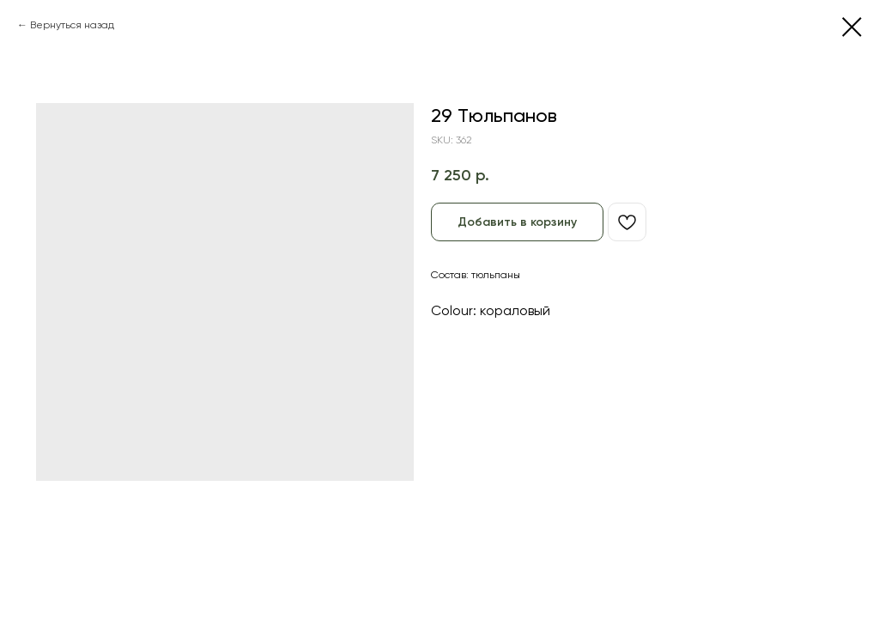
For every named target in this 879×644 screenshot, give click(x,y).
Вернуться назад (72, 25)
